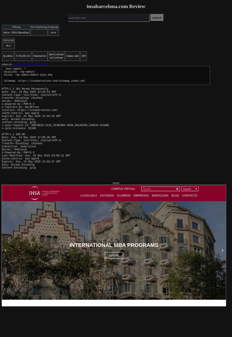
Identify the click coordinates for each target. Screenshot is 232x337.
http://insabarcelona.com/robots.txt (31, 64)
